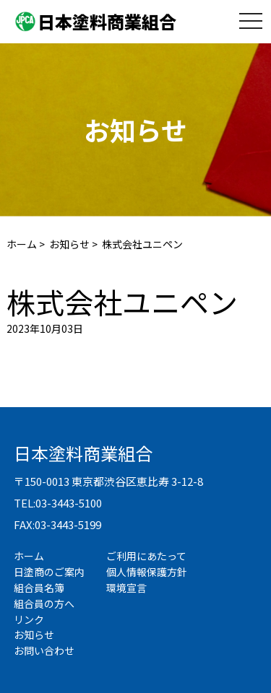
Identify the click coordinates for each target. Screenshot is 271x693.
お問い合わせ (44, 650)
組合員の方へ (44, 603)
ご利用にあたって (146, 556)
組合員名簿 (39, 587)
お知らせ (69, 244)
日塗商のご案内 (49, 572)
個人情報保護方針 (146, 572)
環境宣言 (126, 587)
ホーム (22, 244)
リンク (29, 619)
